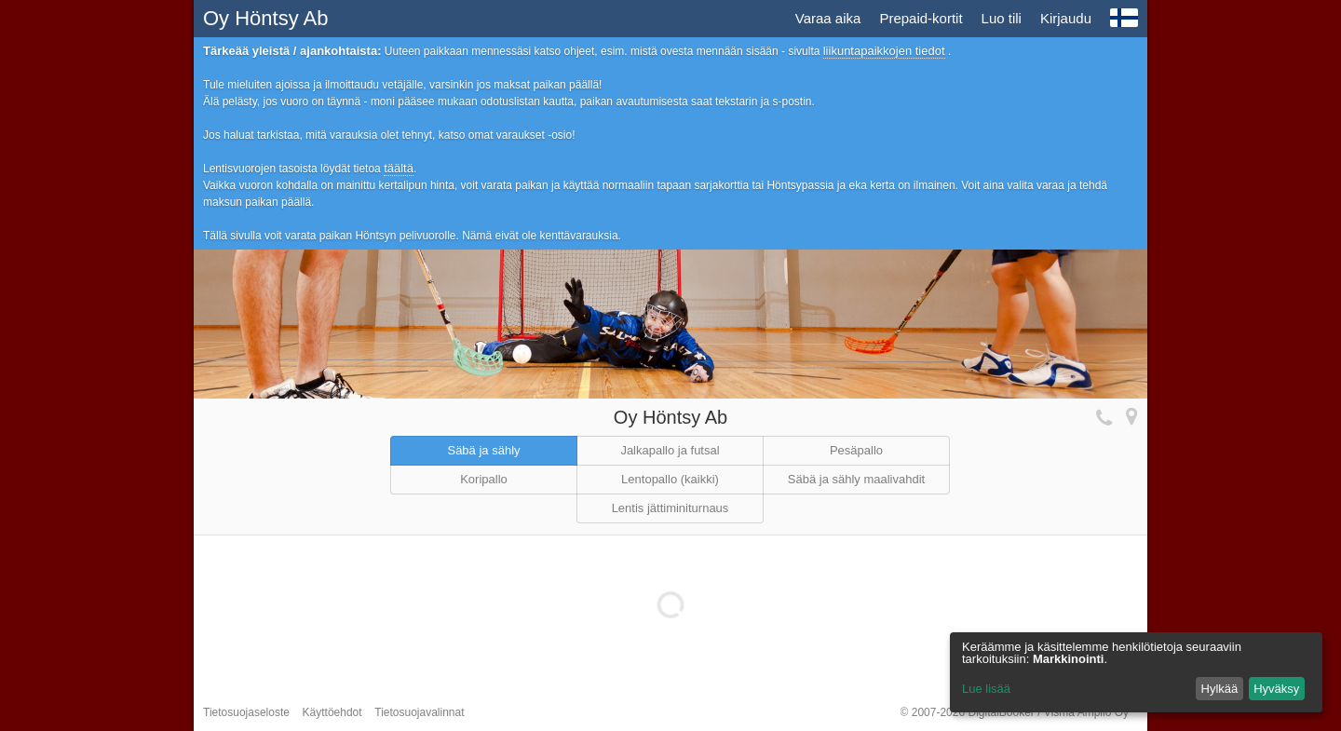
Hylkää (1220, 689)
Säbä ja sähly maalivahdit (856, 479)
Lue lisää (986, 689)
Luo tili (1002, 18)
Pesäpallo (856, 450)
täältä (398, 168)
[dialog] (1136, 672)
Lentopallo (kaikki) (670, 479)
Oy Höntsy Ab (266, 18)
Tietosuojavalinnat (419, 712)
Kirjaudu (1065, 18)
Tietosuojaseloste (246, 712)
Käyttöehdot (332, 712)
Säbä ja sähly (483, 450)
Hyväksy (1276, 689)
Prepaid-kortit (920, 18)
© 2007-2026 (1015, 712)
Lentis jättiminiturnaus (670, 508)
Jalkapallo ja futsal (669, 450)
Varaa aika (828, 18)
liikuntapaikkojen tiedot (884, 51)
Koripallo (484, 479)
